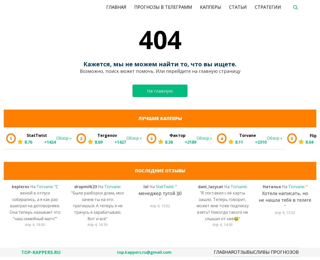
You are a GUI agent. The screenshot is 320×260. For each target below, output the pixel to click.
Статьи (238, 7)
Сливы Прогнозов (276, 253)
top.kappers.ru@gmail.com (144, 253)
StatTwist (165, 186)
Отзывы (244, 253)
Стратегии (268, 7)
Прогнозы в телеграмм (163, 7)
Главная (116, 7)
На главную (160, 91)
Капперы (210, 7)
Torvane (44, 186)
